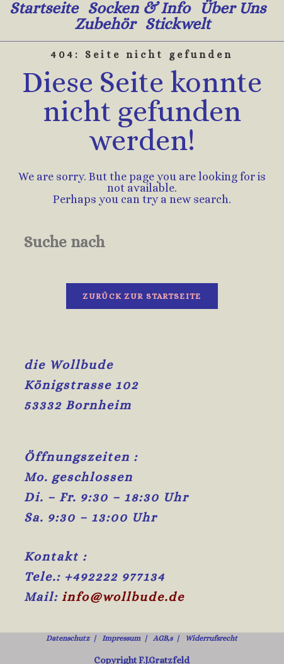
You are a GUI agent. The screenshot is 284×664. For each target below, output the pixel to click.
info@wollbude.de (123, 571)
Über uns (233, 8)
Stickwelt (177, 24)
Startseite (43, 8)
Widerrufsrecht (211, 613)
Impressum (121, 613)
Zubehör (104, 24)
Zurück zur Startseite (141, 296)
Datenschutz (67, 613)
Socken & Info (139, 8)
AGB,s (163, 613)
